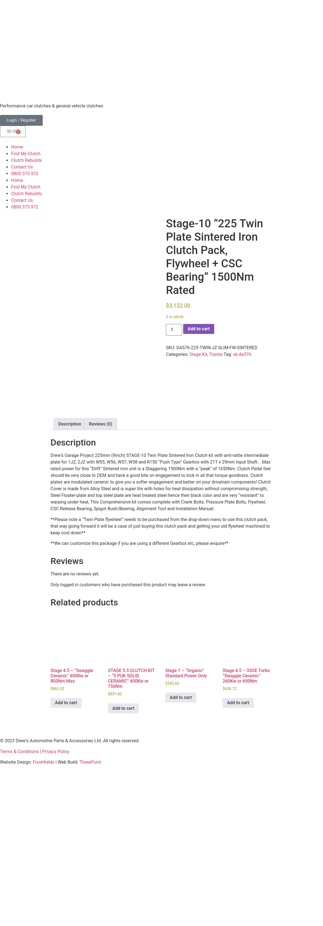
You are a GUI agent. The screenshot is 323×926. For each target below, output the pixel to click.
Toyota (216, 354)
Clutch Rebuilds (26, 160)
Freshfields (43, 911)
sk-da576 (242, 354)
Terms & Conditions (19, 901)
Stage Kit (198, 354)
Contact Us (22, 167)
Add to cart (199, 328)
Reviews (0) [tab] (100, 573)
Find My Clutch (26, 153)
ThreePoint (90, 911)
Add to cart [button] (66, 852)
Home (17, 147)
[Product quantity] (174, 330)
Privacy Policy (55, 901)
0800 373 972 (24, 173)
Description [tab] (69, 573)
